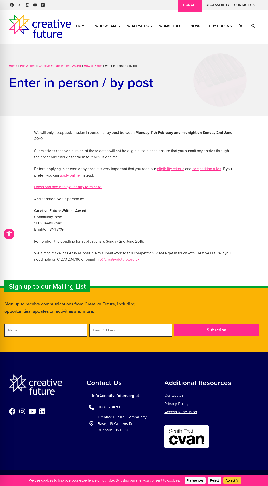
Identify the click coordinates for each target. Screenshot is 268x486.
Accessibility (218, 4)
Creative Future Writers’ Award (60, 65)
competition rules (206, 169)
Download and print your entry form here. (68, 187)
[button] (11, 5)
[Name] (45, 330)
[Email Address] (130, 330)
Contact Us (244, 4)
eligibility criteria (170, 169)
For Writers (28, 65)
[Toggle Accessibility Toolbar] (9, 234)
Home (13, 65)
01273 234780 (109, 407)
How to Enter (93, 65)
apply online (70, 175)
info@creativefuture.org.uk (117, 259)
